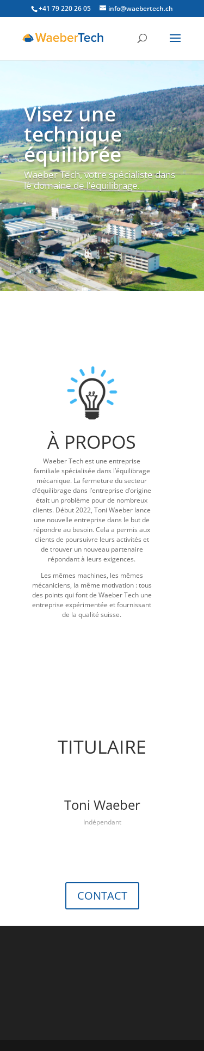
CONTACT (102, 895)
